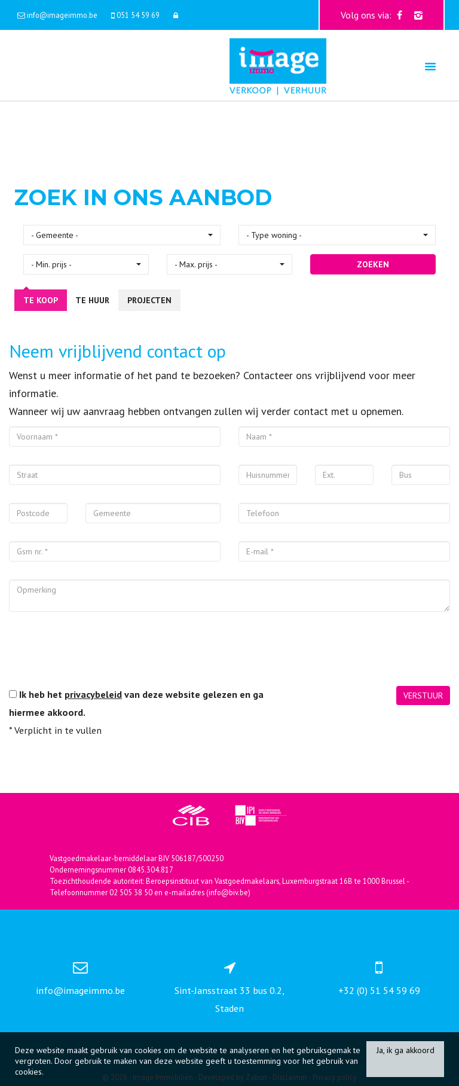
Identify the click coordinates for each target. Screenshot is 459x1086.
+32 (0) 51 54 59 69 (379, 990)
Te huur (92, 300)
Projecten (149, 300)
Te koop (40, 300)
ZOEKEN (373, 264)
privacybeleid (93, 694)
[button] (122, 235)
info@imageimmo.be (80, 990)
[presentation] (100, 653)
